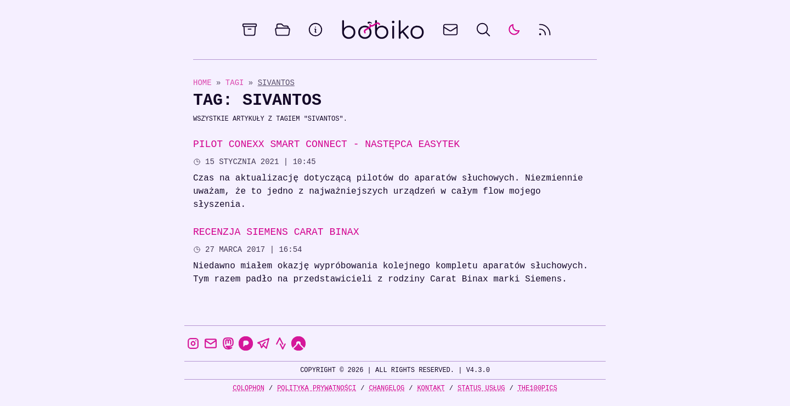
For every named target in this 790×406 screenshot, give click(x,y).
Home (202, 82)
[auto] (514, 29)
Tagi (237, 82)
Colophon (248, 388)
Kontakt (430, 388)
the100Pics (537, 388)
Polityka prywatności (316, 388)
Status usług (481, 388)
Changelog (386, 388)
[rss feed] (545, 29)
